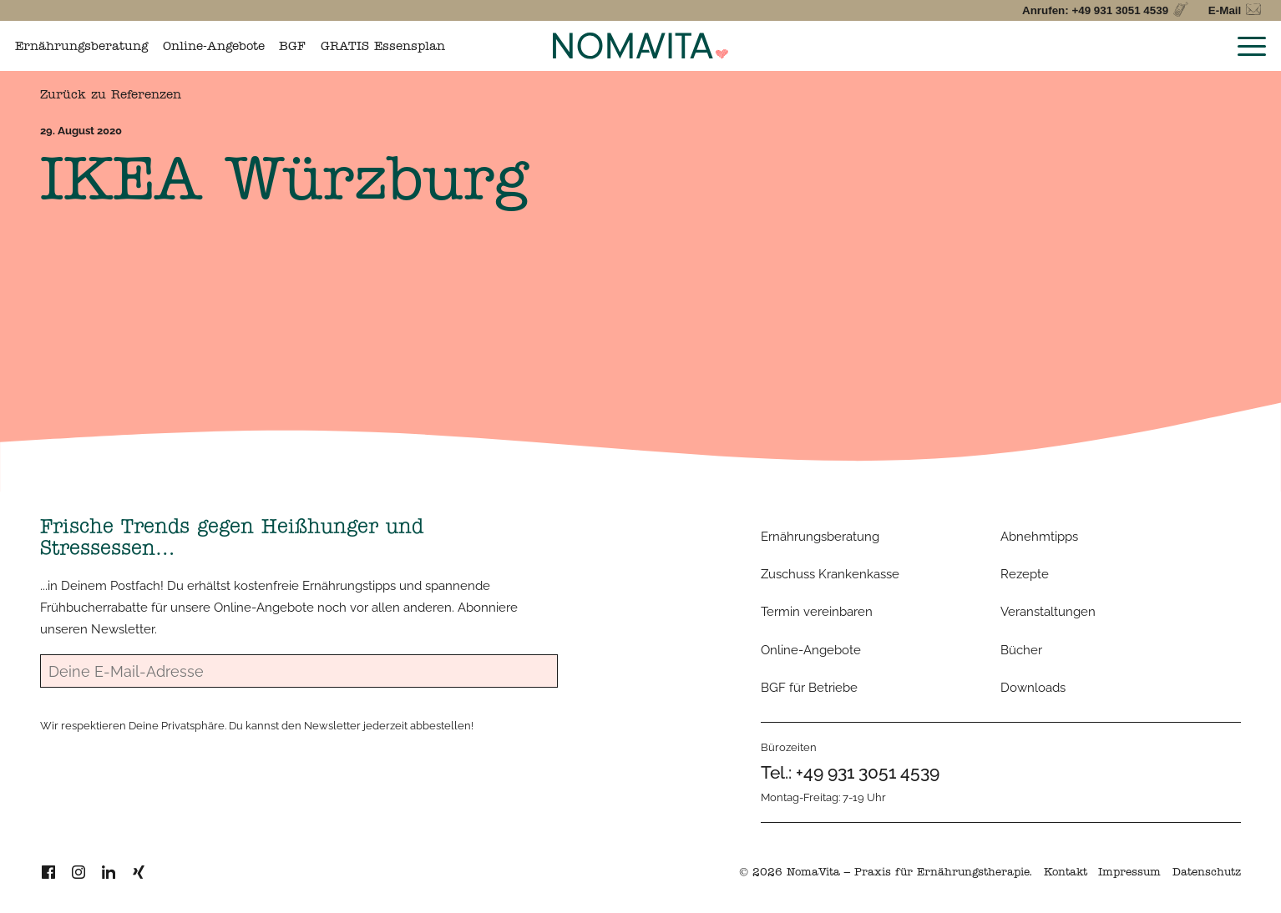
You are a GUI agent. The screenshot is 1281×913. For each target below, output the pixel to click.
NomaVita (813, 873)
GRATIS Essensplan (383, 48)
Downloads (1033, 687)
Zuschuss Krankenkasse (830, 574)
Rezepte (1024, 574)
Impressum (1129, 873)
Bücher (1021, 650)
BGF (292, 48)
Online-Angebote (214, 48)
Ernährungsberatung (81, 48)
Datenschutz (1206, 873)
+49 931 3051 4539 (867, 772)
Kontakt (1065, 873)
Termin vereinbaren (817, 611)
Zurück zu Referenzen (110, 96)
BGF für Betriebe (809, 687)
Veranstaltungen (1048, 611)
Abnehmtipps (1039, 536)
